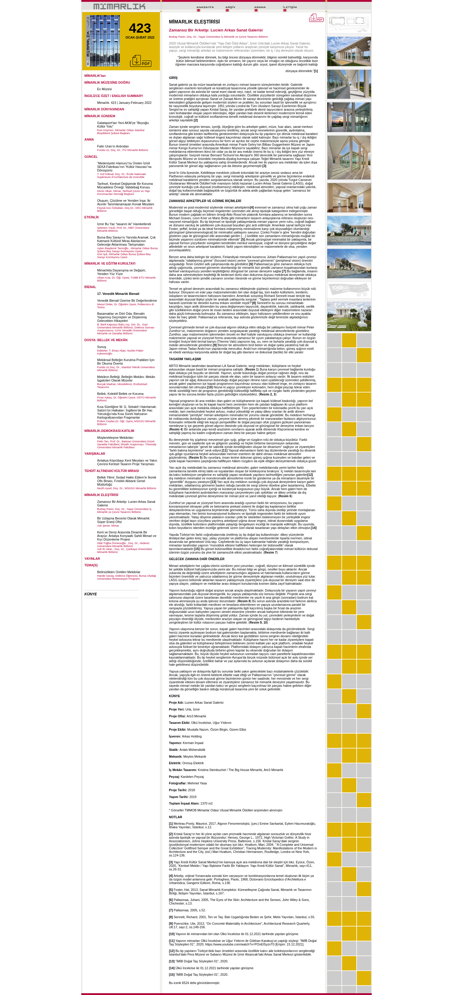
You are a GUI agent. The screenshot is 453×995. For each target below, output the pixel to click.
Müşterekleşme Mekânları (115, 437)
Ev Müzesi (104, 89)
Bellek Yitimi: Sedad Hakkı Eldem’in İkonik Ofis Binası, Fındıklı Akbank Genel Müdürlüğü (126, 481)
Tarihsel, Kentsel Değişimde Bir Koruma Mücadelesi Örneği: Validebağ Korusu (125, 185)
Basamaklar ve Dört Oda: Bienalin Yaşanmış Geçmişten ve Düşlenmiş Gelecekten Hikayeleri (122, 317)
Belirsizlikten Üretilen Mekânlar (119, 572)
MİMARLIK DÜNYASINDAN (104, 109)
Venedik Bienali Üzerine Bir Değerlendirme (127, 300)
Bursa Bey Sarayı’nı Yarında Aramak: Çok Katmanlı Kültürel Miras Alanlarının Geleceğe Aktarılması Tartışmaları (126, 241)
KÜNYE (91, 594)
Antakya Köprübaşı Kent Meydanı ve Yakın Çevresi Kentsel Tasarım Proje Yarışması (127, 462)
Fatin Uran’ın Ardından (113, 146)
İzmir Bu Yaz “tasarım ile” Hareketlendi (124, 224)
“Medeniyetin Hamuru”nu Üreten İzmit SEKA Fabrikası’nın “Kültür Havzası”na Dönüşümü (124, 166)
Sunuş (101, 347)
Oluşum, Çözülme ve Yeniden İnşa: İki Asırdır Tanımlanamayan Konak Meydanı (125, 202)
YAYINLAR (92, 558)
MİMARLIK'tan (95, 75)
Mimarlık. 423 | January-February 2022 (124, 102)
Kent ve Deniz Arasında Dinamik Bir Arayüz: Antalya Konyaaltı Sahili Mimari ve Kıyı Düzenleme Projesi (127, 535)
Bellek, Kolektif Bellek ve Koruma (120, 393)
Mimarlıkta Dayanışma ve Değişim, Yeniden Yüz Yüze (121, 272)
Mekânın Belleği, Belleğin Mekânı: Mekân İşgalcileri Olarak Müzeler (126, 378)
